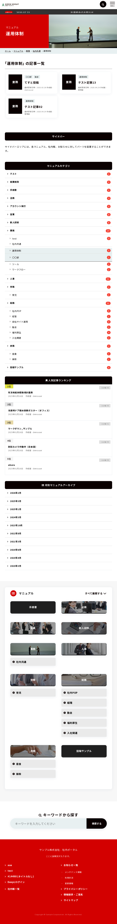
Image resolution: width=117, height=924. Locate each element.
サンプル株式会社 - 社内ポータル (58, 850)
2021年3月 (15, 541)
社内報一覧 (14, 888)
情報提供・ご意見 (73, 894)
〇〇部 (15, 257)
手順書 (13, 189)
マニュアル (18, 51)
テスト (13, 173)
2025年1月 (15, 509)
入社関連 (16, 337)
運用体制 (16, 250)
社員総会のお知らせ (82, 12)
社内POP (16, 311)
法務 (12, 198)
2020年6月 (15, 549)
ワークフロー (19, 269)
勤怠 (14, 327)
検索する (97, 823)
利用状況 (69, 877)
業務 (28, 51)
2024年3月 (15, 517)
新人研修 (14, 222)
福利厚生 (16, 332)
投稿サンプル (17, 367)
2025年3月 (15, 501)
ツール (15, 264)
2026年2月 (15, 492)
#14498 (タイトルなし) (21, 876)
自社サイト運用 (20, 321)
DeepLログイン (16, 882)
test (14, 238)
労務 (12, 286)
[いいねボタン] (103, 387)
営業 (12, 214)
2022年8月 (15, 533)
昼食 (14, 353)
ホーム (8, 51)
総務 (12, 302)
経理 (14, 316)
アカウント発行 (18, 206)
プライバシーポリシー (76, 888)
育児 (14, 295)
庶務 (12, 345)
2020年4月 (15, 557)
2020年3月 (15, 565)
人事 (12, 278)
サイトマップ (71, 900)
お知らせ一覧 (71, 865)
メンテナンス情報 (73, 872)
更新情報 (69, 883)
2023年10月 (16, 525)
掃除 (14, 359)
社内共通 (37, 51)
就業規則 (14, 181)
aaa (10, 865)
